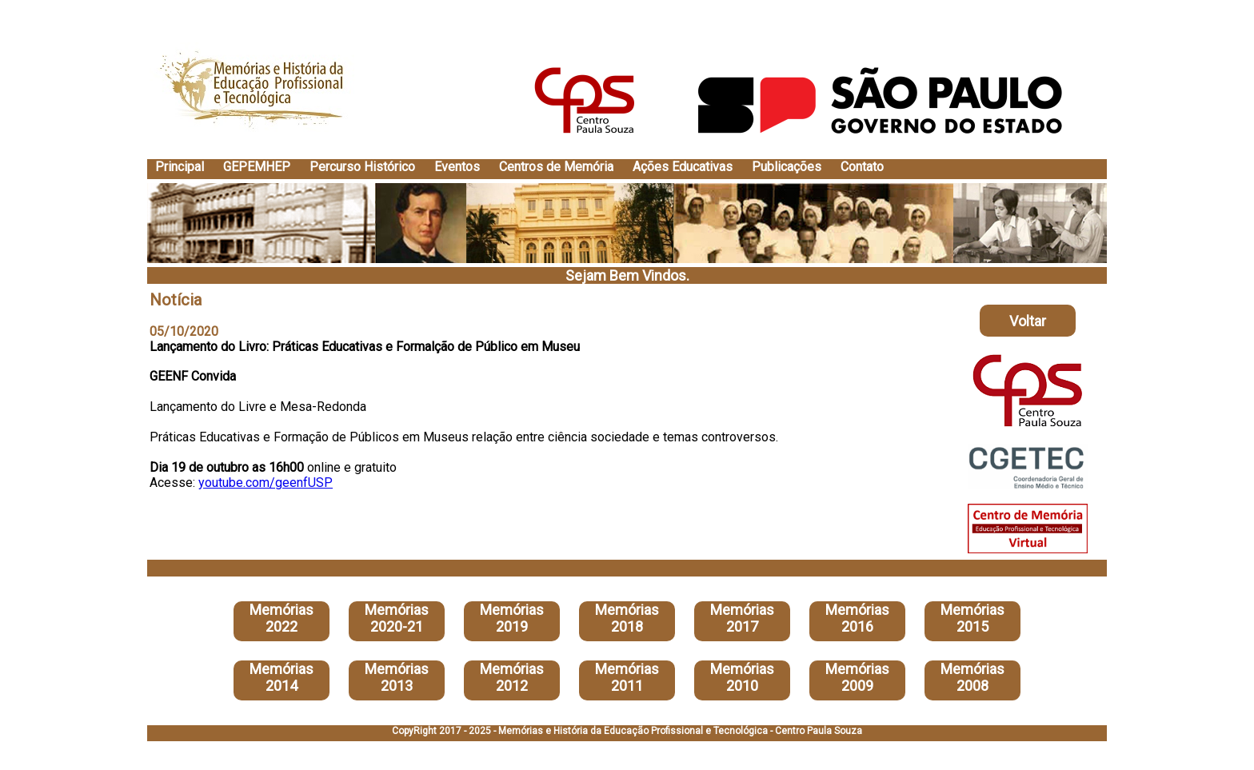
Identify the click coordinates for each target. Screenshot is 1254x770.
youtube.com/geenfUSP (265, 482)
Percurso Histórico (362, 166)
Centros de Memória (556, 166)
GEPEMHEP (256, 166)
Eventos (457, 166)
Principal (179, 166)
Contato (862, 166)
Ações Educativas (683, 166)
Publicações (786, 166)
